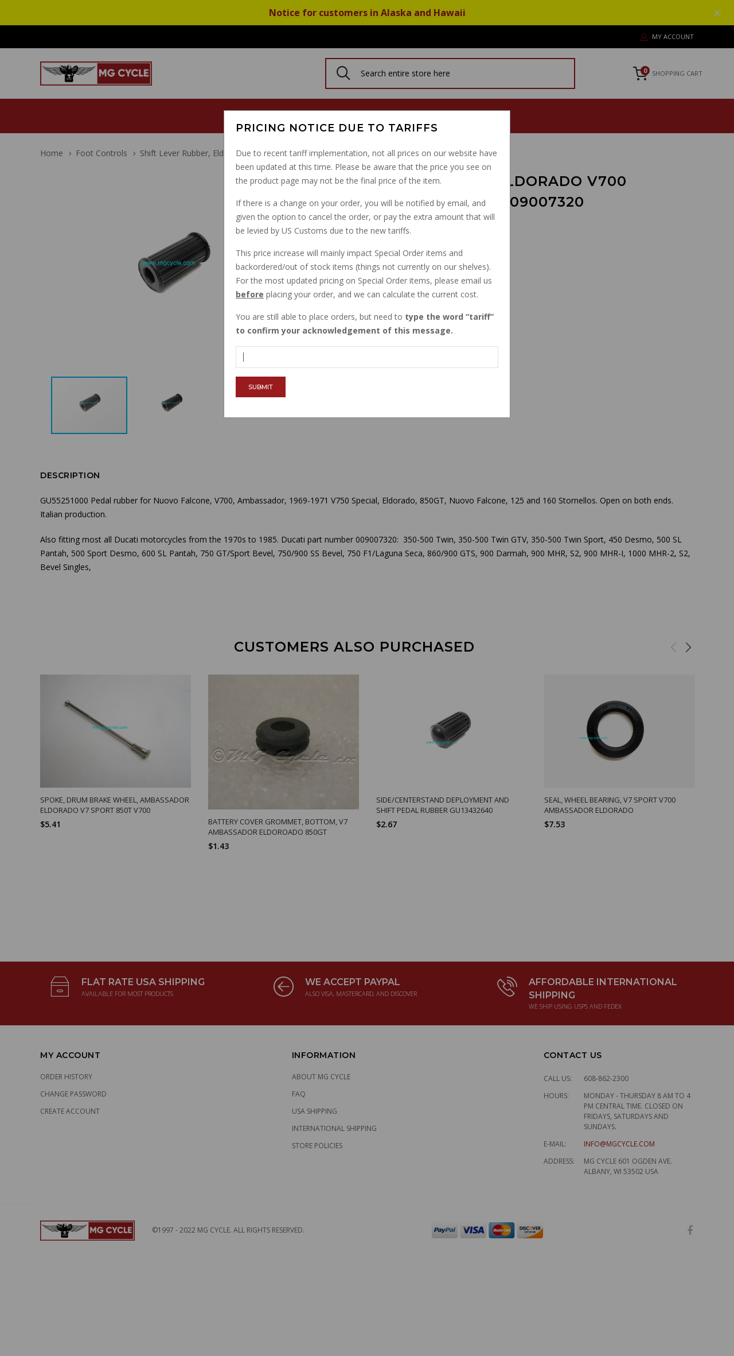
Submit (260, 387)
